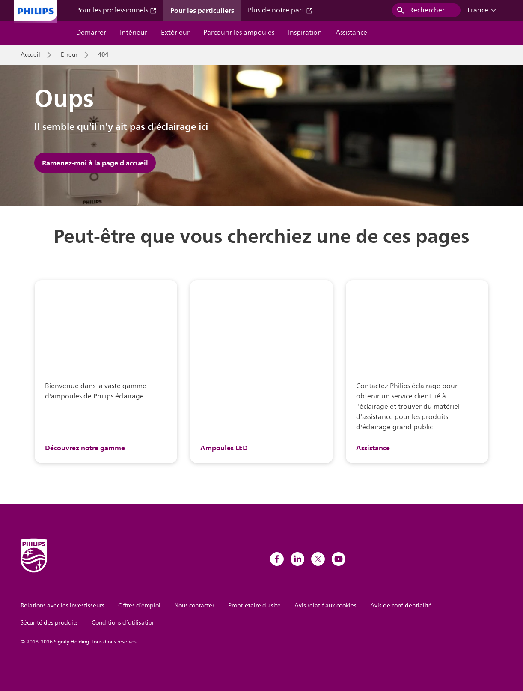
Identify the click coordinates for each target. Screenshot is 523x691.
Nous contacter (194, 605)
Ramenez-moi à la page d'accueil (95, 163)
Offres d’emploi (139, 605)
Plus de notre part (280, 10)
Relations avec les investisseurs (62, 605)
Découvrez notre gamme (85, 448)
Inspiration (305, 32)
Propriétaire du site (254, 605)
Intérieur (133, 32)
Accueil (30, 55)
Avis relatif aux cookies (325, 605)
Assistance (351, 32)
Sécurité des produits (49, 623)
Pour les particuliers (202, 10)
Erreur (69, 55)
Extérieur (175, 32)
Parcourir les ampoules (238, 32)
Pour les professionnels (116, 10)
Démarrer (91, 32)
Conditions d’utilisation (123, 623)
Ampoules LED (224, 448)
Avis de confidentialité (401, 605)
